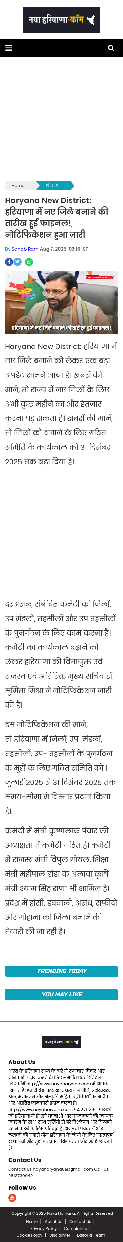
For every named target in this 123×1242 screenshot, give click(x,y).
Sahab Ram (25, 249)
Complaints (75, 1228)
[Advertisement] (61, 118)
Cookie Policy (29, 1235)
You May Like (61, 994)
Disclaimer (60, 1235)
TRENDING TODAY (61, 971)
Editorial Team (91, 1235)
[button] (8, 48)
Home (18, 185)
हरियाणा (53, 185)
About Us (21, 1062)
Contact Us (25, 1160)
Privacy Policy (43, 1228)
